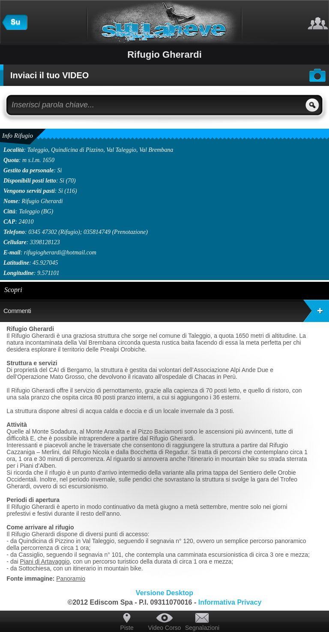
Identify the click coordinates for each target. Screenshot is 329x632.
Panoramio (70, 578)
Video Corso (164, 627)
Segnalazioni (202, 627)
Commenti (166, 311)
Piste (127, 627)
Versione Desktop (164, 593)
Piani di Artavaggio (44, 561)
